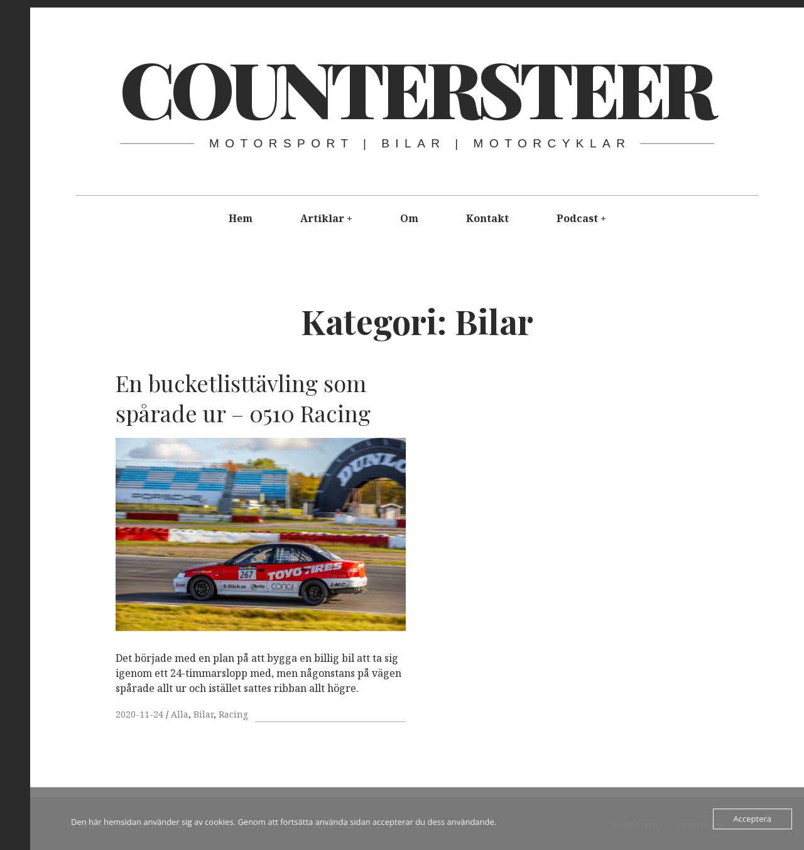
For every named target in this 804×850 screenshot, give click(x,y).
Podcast (577, 218)
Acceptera (752, 818)
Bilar (203, 714)
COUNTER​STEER (416, 87)
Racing (233, 714)
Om (409, 218)
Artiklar (322, 218)
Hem (241, 218)
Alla (179, 714)
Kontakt (487, 218)
